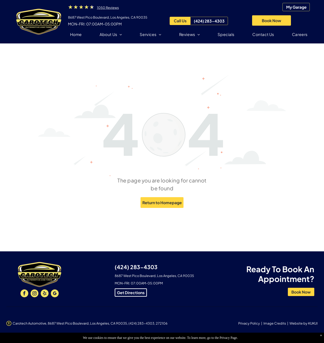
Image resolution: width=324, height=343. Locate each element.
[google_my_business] (55, 293)
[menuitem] (76, 35)
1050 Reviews (108, 7)
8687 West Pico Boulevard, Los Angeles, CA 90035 (107, 17)
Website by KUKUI (303, 323)
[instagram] (34, 293)
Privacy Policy (249, 323)
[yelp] (45, 293)
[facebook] (24, 293)
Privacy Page (228, 337)
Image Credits (274, 323)
